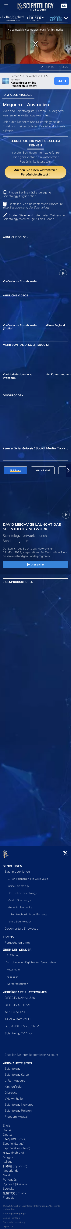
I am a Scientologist (19, 919)
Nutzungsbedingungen (14, 1211)
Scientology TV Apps (19, 1031)
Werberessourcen (17, 981)
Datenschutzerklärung (14, 1220)
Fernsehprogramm (17, 940)
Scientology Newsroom (20, 1102)
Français (8, 1195)
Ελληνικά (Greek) (15, 1137)
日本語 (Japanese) (15, 1164)
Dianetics (11, 1090)
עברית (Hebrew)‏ (13, 1150)
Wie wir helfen (14, 1096)
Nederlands (10, 1168)
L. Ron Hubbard (15, 1078)
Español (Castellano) (16, 1146)
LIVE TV (9, 935)
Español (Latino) (13, 1141)
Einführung (12, 953)
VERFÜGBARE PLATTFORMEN (25, 990)
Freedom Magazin (17, 1114)
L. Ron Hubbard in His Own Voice (28, 876)
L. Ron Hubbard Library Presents (27, 912)
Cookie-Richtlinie (11, 1215)
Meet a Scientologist (20, 898)
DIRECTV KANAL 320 (20, 995)
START (61, 81)
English (7, 1123)
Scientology (12, 1066)
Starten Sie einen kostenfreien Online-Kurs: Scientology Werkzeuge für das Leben (34, 217)
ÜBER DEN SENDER (17, 947)
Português (10, 1177)
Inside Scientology (18, 884)
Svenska (8, 1186)
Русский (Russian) (15, 1182)
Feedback (12, 974)
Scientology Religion (18, 1108)
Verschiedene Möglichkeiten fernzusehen (31, 960)
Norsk (7, 1173)
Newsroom (13, 967)
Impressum (8, 1224)
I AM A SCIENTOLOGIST (18, 95)
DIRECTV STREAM (17, 1002)
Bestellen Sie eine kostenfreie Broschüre (33, 205)
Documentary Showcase (21, 926)
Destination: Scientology (22, 891)
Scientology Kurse (17, 1072)
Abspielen (35, 564)
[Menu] (6, 5)
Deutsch (8, 1132)
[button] (68, 470)
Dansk (7, 1128)
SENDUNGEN (12, 864)
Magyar (8, 1155)
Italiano (7, 1159)
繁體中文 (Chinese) (16, 1191)
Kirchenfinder (13, 1084)
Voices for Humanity (20, 905)
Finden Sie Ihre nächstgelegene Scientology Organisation (27, 194)
